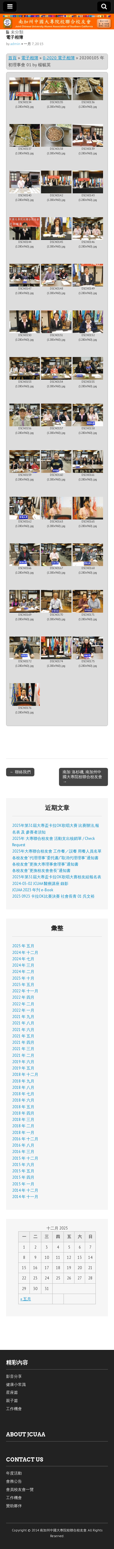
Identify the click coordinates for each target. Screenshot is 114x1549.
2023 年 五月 (23, 984)
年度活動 (14, 1473)
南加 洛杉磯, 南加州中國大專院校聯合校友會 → (82, 776)
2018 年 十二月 (25, 1074)
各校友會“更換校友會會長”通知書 (41, 870)
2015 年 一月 (23, 1183)
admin (15, 43)
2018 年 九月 (23, 1081)
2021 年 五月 (23, 1035)
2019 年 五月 (23, 1068)
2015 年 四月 (23, 1177)
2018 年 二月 (23, 1125)
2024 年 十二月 (25, 952)
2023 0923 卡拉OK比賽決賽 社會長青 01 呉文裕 (53, 896)
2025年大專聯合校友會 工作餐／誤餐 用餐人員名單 (57, 851)
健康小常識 (16, 1384)
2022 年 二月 (23, 1003)
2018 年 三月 (23, 1119)
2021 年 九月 (23, 1016)
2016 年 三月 (23, 1151)
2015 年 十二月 (25, 1158)
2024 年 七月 (23, 958)
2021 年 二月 (23, 1055)
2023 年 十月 (23, 978)
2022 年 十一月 (25, 990)
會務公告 (14, 1481)
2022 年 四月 (23, 997)
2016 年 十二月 (25, 1138)
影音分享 (14, 1376)
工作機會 (14, 1408)
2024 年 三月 (23, 965)
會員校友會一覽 (20, 1489)
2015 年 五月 (23, 1170)
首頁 (12, 58)
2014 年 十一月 (25, 1196)
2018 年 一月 (23, 1132)
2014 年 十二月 (25, 1190)
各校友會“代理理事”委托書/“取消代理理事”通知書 (55, 857)
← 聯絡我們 (20, 771)
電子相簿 (29, 58)
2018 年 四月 (23, 1113)
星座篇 (12, 1392)
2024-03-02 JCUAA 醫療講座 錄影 (40, 883)
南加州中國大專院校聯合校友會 (63, 1530)
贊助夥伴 (14, 1505)
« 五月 (25, 1298)
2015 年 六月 (23, 1164)
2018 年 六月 (23, 1100)
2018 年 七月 (23, 1093)
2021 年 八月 (23, 1022)
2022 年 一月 (23, 1010)
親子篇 (12, 1400)
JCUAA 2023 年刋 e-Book (32, 889)
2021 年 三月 (23, 1048)
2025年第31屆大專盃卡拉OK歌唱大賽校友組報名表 (56, 876)
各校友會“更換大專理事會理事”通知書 (45, 864)
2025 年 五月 (23, 945)
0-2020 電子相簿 (59, 58)
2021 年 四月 (23, 1042)
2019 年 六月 (23, 1061)
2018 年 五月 (23, 1106)
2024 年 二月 (23, 971)
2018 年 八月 (23, 1087)
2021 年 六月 (23, 1029)
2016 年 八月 (23, 1145)
